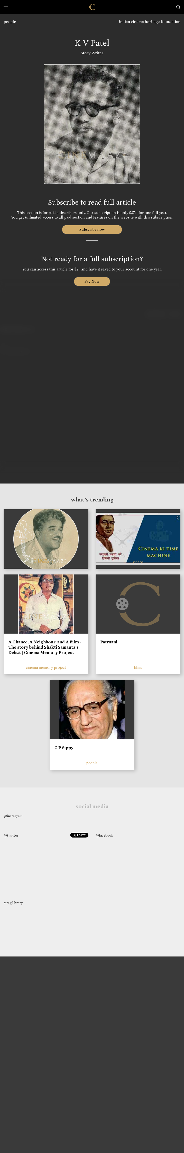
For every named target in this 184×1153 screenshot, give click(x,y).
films (138, 667)
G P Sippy (63, 747)
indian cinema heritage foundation (149, 21)
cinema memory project (46, 667)
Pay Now (92, 281)
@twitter (11, 835)
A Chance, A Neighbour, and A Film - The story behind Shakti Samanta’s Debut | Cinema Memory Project (44, 647)
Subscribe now (92, 229)
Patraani (108, 642)
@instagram (13, 816)
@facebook (104, 835)
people (10, 21)
